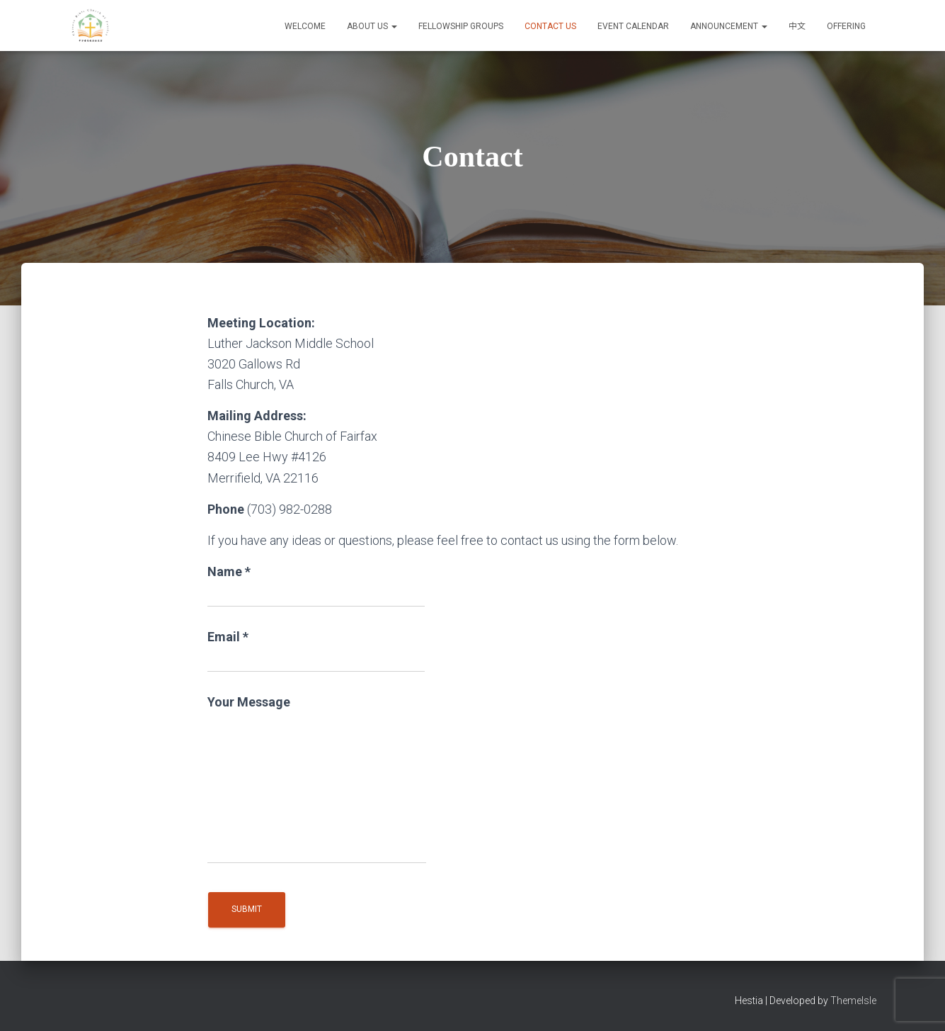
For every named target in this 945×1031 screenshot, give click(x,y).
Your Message (316, 779)
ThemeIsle (853, 1000)
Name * (316, 585)
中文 (797, 26)
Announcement (728, 26)
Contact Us (550, 26)
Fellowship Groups (460, 26)
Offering (846, 26)
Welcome (305, 26)
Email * (316, 650)
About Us (372, 26)
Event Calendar (633, 26)
